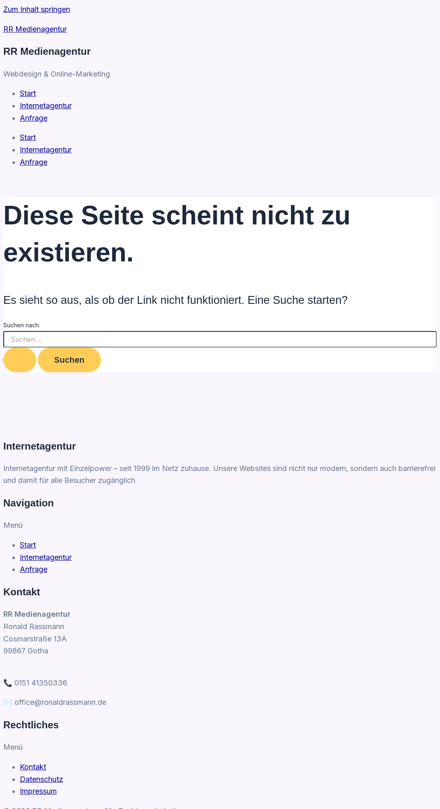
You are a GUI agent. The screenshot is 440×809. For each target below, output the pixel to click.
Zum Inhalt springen (36, 9)
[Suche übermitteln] (19, 359)
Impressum (38, 791)
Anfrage (33, 162)
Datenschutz (41, 779)
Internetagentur (46, 149)
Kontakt (33, 766)
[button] (220, 525)
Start (28, 137)
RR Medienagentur (35, 29)
